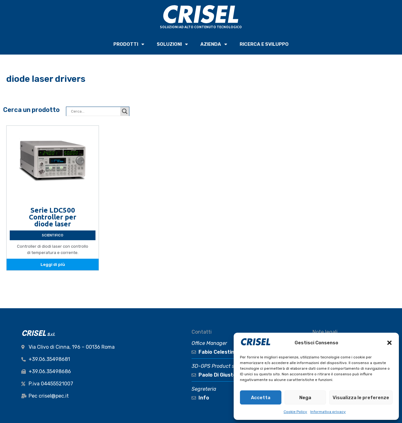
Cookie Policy (295, 412)
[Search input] (95, 111)
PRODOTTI (128, 44)
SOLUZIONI (172, 44)
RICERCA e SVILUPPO (264, 44)
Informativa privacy (328, 412)
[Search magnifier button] (124, 111)
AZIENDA (213, 44)
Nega (305, 397)
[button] (389, 343)
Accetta (260, 397)
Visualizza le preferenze (361, 397)
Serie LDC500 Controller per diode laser (52, 217)
